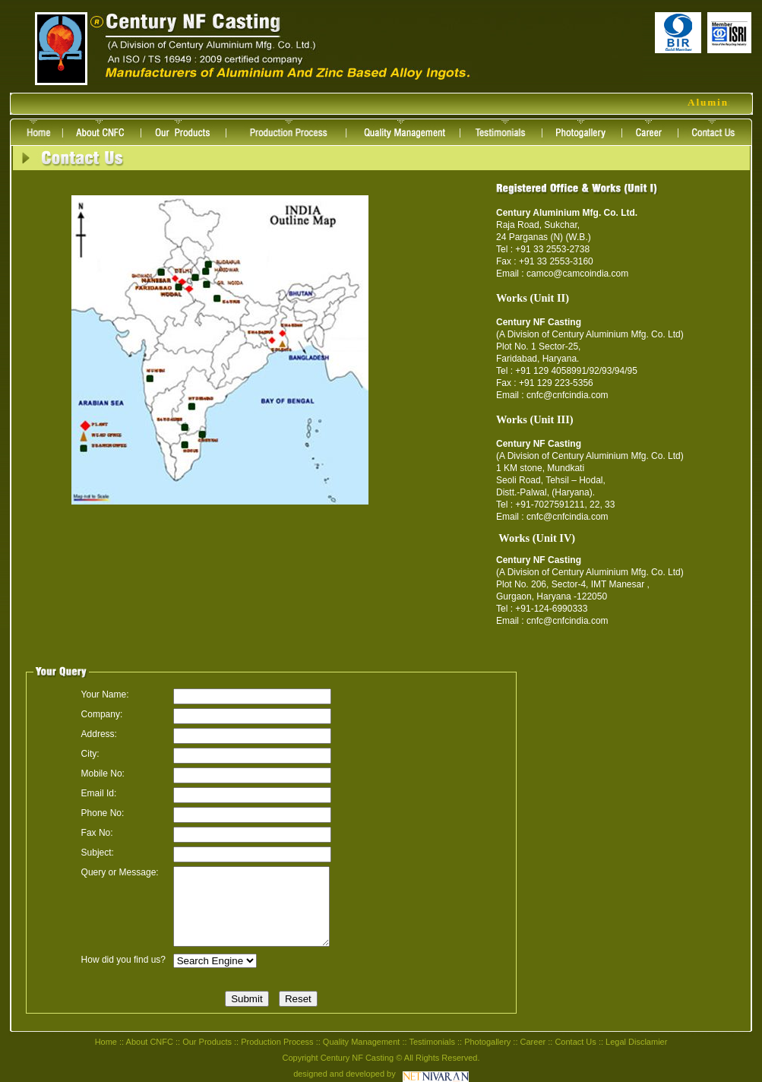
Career (533, 1041)
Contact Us (575, 1041)
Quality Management (361, 1041)
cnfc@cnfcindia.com (567, 395)
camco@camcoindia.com (577, 273)
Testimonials (432, 1041)
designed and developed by (344, 1073)
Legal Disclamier (636, 1041)
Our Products (207, 1041)
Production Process (277, 1041)
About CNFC (149, 1041)
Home (106, 1041)
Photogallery (487, 1041)
